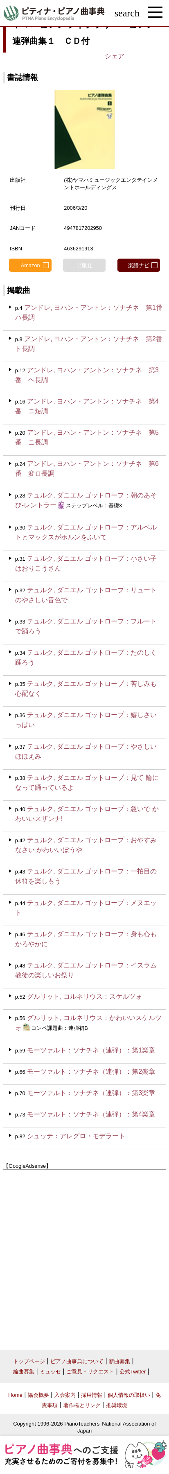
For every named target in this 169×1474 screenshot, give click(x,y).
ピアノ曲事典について (77, 1361)
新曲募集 (119, 1361)
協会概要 (38, 1395)
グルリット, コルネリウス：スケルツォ (84, 996)
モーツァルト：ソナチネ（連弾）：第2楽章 (91, 1071)
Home (15, 1395)
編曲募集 (23, 1372)
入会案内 (65, 1395)
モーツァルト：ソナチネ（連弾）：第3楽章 (91, 1092)
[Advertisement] (84, 1256)
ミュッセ (50, 1372)
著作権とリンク (82, 1405)
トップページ (29, 1361)
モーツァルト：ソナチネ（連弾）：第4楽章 (91, 1114)
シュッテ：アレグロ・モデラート (76, 1135)
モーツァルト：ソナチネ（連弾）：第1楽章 (91, 1050)
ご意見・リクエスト (90, 1372)
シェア (114, 56)
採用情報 (91, 1395)
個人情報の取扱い (129, 1395)
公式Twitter (132, 1372)
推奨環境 (116, 1405)
